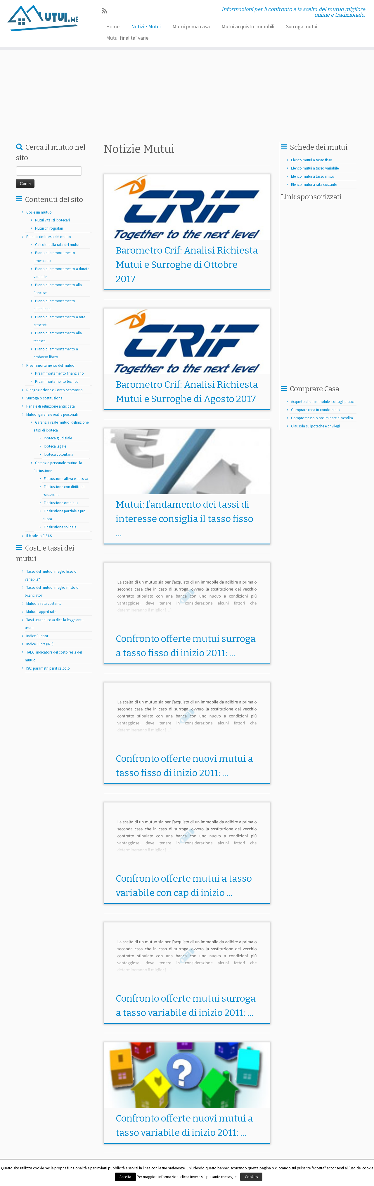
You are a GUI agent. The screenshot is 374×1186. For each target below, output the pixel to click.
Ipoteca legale (55, 446)
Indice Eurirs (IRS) (39, 644)
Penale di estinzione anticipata (50, 406)
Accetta (125, 1176)
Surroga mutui (301, 26)
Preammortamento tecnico (57, 381)
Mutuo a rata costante (43, 603)
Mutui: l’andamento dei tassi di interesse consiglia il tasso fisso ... (184, 519)
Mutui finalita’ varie (127, 37)
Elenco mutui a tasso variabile (315, 168)
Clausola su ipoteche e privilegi (315, 426)
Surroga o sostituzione (44, 398)
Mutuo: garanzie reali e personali (52, 414)
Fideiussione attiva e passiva (66, 478)
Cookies (251, 1176)
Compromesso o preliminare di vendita (322, 417)
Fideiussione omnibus (61, 502)
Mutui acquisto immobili (247, 26)
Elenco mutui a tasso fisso (311, 160)
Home (113, 26)
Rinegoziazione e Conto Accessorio (54, 389)
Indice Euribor (37, 635)
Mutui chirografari (49, 228)
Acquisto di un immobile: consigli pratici (322, 401)
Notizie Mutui (146, 26)
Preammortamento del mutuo (50, 365)
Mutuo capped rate (41, 611)
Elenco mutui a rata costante (314, 184)
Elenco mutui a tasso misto (312, 176)
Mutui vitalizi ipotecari (52, 220)
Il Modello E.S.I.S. (39, 535)
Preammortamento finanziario (59, 373)
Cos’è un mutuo (39, 212)
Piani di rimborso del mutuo (48, 236)
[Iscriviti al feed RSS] (106, 11)
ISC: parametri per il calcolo (48, 668)
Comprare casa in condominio (315, 409)
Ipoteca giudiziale (58, 438)
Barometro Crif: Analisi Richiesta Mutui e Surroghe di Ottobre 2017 (187, 264)
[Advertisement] (205, 92)
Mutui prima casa (191, 26)
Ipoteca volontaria (58, 454)
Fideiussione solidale (60, 527)
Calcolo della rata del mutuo (58, 244)
